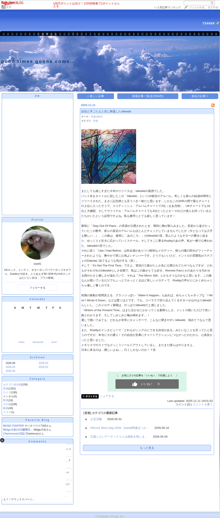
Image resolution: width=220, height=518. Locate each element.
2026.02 (43, 367)
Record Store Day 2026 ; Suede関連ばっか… (119, 427)
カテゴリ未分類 (12, 384)
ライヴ (7, 392)
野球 (5, 400)
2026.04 (10, 371)
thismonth (38, 342)
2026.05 (10, 367)
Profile (37, 219)
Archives (37, 357)
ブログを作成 (196, 7)
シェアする (107, 396)
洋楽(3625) (97, 116)
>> (167, 7)
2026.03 (43, 363)
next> (54, 342)
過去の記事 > (199, 96)
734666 (209, 23)
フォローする (37, 287)
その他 (7, 404)
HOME (5, 28)
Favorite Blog (37, 420)
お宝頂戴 (96, 419)
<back (21, 342)
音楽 (8, 7)
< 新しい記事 (95, 96)
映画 (5, 408)
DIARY (16, 28)
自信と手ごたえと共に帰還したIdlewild (106, 111)
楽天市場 (213, 7)
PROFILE (29, 28)
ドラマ (7, 412)
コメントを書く (203, 404)
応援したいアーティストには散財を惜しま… (119, 436)
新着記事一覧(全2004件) (148, 96)
